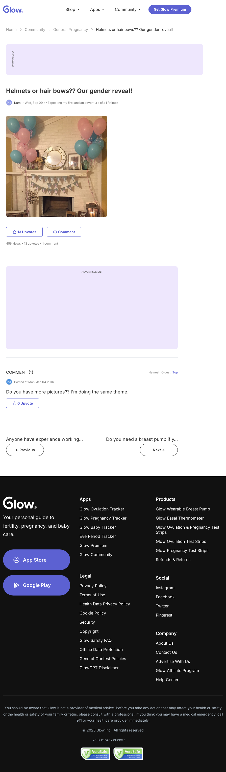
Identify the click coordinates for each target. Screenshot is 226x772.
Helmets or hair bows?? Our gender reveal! (134, 29)
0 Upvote (22, 403)
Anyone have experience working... (44, 439)
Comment (64, 232)
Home (11, 29)
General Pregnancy (70, 29)
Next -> (159, 450)
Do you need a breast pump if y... (142, 439)
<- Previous (25, 450)
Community (35, 29)
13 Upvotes (24, 232)
